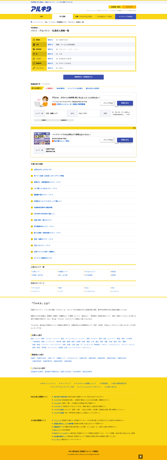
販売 (62, 338)
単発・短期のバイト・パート (43, 239)
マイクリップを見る (125, 16)
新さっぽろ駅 (63, 275)
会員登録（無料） (116, 7)
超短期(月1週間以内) (52, 371)
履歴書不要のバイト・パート (43, 195)
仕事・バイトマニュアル (83, 16)
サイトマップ (92, 10)
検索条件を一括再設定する (83, 77)
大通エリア (36, 271)
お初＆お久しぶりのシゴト (43, 169)
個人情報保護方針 (120, 383)
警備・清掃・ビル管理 (124, 338)
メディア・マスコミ (128, 344)
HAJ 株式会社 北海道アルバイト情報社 (83, 451)
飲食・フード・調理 (37, 338)
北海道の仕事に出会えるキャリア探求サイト (79, 423)
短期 (60, 288)
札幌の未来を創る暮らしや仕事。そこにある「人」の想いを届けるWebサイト (85, 426)
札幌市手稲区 (111, 358)
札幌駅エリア (63, 271)
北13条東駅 (89, 275)
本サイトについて (103, 10)
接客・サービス (92, 338)
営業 (64, 344)
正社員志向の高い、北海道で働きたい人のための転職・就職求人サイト (81, 400)
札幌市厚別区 (36, 361)
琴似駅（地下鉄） (38, 275)
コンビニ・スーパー (52, 338)
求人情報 (62, 16)
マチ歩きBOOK (62, 430)
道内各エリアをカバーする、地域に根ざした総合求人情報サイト (80, 406)
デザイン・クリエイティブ (111, 344)
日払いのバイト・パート (42, 245)
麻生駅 (113, 271)
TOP (41, 16)
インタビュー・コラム (104, 16)
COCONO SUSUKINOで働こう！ (44, 214)
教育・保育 (36, 347)
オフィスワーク (38, 22)
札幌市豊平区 (47, 361)
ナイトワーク (52, 347)
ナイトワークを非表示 (75, 88)
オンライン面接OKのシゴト (43, 258)
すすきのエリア (90, 271)
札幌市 (33, 358)
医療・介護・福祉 (73, 344)
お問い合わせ (132, 10)
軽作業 (59, 341)
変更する (50, 44)
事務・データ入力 (50, 22)
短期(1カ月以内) (65, 371)
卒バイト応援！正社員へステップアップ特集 (49, 176)
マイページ (129, 7)
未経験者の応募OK (37, 371)
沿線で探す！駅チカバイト (43, 220)
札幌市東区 (92, 358)
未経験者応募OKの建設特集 (43, 207)
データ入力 (36, 288)
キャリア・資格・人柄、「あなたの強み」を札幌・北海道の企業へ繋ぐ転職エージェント (89, 409)
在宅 (112, 288)
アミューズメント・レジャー (75, 338)
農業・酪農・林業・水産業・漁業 (74, 341)
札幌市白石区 (121, 358)
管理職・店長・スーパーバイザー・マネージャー (74, 347)
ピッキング (115, 291)
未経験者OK (64, 120)
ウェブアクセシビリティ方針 (63, 387)
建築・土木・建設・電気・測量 (97, 341)
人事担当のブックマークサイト (67, 439)
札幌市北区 (83, 358)
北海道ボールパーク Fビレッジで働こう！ (48, 201)
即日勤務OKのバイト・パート (44, 226)
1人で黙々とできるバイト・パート (45, 188)
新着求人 (50, 88)
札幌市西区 (101, 358)
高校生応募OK (87, 371)
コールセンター (90, 291)
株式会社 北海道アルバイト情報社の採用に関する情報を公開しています (85, 436)
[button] (140, 456)
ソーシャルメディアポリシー (90, 387)
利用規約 (104, 383)
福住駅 (113, 275)
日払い (87, 288)
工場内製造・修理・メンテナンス (43, 341)
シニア (61, 291)
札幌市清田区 (58, 361)
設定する (50, 40)
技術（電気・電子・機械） (118, 341)
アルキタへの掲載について (118, 10)
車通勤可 (44, 120)
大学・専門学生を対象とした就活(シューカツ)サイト (77, 412)
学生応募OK (77, 371)
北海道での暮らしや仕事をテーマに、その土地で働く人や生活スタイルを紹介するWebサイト (89, 420)
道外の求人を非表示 (92, 88)
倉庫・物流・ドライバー (40, 344)
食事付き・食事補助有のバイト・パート (47, 182)
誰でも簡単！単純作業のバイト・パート (47, 233)
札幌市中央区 (41, 358)
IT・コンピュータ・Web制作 (90, 344)
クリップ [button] (106, 103)
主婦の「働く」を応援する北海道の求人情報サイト (75, 403)
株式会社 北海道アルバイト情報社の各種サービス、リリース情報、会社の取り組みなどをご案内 (94, 433)
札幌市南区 (68, 361)
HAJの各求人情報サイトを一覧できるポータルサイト (79, 396)
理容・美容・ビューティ (107, 338)
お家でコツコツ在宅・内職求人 (44, 252)
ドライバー (36, 291)
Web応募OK (61, 88)
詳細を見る (125, 103)
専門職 (44, 347)
